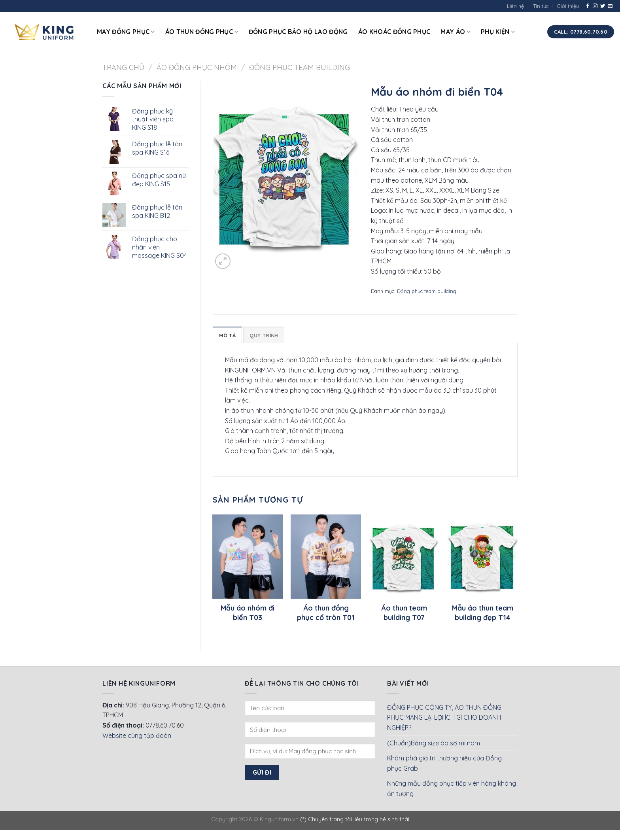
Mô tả (227, 335)
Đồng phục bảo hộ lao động (298, 32)
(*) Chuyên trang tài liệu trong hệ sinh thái (354, 819)
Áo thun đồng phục (201, 32)
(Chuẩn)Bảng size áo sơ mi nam (433, 743)
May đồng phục (126, 32)
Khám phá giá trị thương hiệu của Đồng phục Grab (444, 763)
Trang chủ (123, 67)
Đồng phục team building (299, 67)
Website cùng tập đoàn (136, 735)
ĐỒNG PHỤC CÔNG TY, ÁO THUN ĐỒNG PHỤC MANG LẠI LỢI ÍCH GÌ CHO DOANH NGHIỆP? (444, 717)
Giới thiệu (568, 6)
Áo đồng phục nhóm (197, 67)
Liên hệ (515, 6)
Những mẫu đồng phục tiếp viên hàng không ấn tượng (451, 788)
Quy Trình (264, 335)
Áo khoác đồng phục (394, 32)
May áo (455, 32)
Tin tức (540, 6)
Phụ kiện (498, 32)
